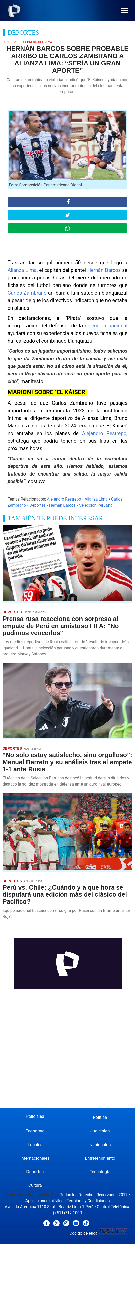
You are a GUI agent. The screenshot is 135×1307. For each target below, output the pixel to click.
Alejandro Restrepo (104, 433)
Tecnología (100, 1171)
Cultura (35, 1185)
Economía (35, 1130)
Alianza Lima (22, 270)
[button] (124, 10)
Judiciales (100, 1130)
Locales (35, 1144)
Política (100, 1117)
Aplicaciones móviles (44, 1200)
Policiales (35, 1116)
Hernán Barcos (104, 270)
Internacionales (35, 1158)
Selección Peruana (95, 505)
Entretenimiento (100, 1158)
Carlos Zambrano (27, 293)
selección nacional (106, 326)
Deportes (37, 505)
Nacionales (100, 1144)
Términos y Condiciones (88, 1200)
